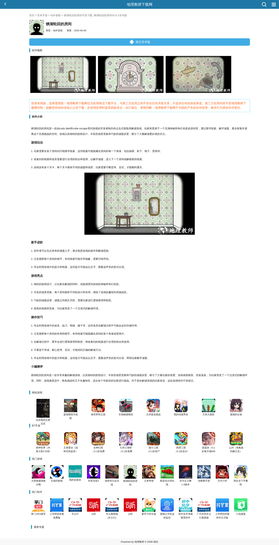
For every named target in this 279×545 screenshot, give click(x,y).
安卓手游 (42, 15)
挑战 (46, 133)
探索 (239, 128)
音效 (51, 308)
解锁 (129, 159)
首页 (31, 15)
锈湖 (33, 128)
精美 (36, 308)
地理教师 (139, 541)
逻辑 (95, 300)
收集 (36, 159)
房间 (46, 128)
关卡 (51, 167)
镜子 (147, 151)
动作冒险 (55, 15)
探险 (126, 128)
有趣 (64, 375)
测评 (40, 366)
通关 (139, 167)
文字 (93, 266)
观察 (41, 258)
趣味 (111, 292)
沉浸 (80, 308)
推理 (100, 300)
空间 (54, 133)
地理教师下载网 (139, 4)
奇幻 (180, 128)
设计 (85, 133)
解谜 (133, 128)
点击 (118, 128)
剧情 (80, 133)
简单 (54, 250)
